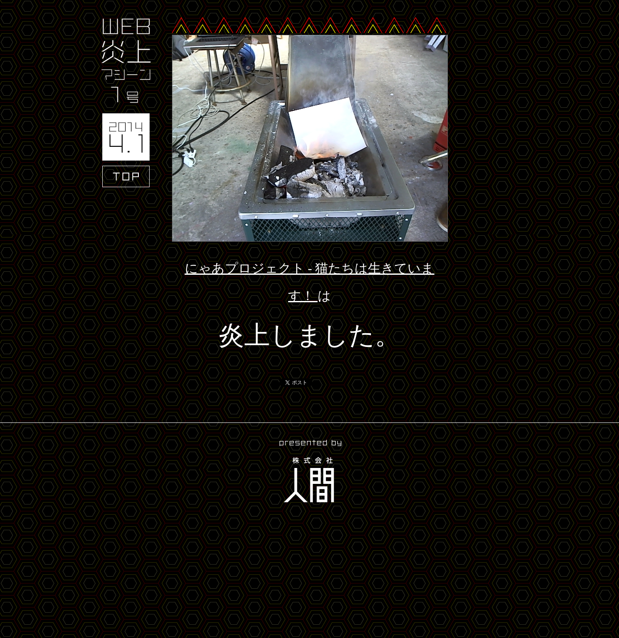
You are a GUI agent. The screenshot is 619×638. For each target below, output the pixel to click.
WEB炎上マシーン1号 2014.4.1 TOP (126, 102)
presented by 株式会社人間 (309, 472)
